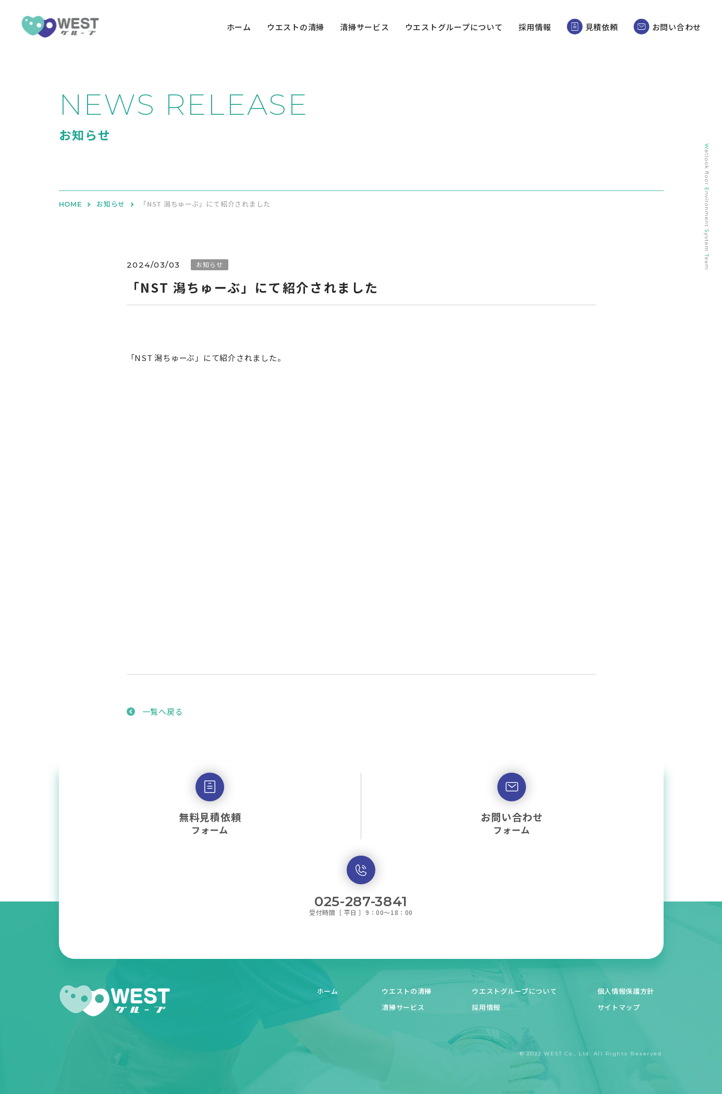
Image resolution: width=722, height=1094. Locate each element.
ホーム (239, 26)
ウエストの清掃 (295, 26)
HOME (70, 204)
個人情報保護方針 (629, 990)
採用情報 (535, 26)
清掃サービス (364, 26)
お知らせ (110, 204)
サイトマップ (620, 1007)
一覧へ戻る (162, 711)
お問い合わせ (668, 26)
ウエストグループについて (454, 26)
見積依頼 (592, 26)
